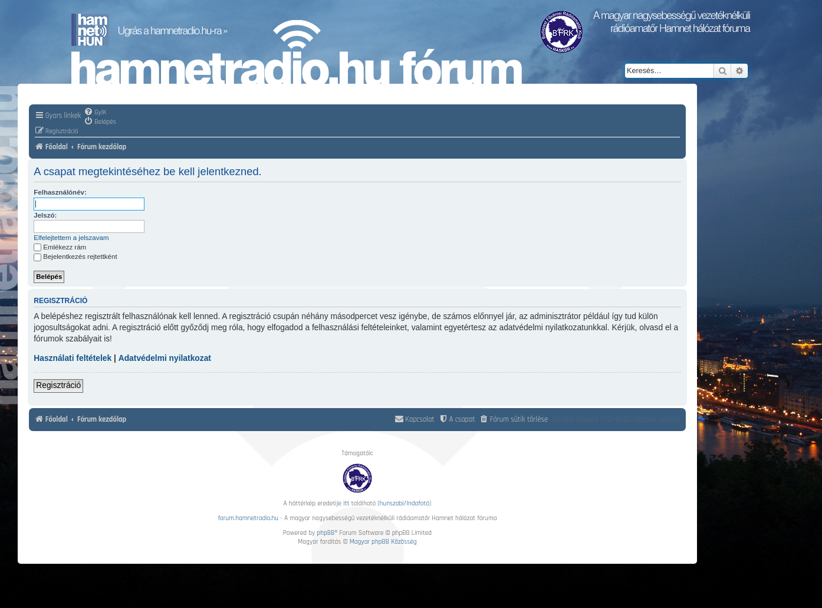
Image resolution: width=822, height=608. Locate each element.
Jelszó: (45, 215)
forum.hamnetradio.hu (248, 518)
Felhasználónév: (60, 192)
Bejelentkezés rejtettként (75, 256)
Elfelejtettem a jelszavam (71, 237)
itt (346, 503)
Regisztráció (58, 385)
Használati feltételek (72, 358)
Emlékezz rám (60, 247)
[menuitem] (95, 112)
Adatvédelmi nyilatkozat (165, 358)
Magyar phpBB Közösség (383, 541)
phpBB (325, 532)
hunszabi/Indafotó (405, 503)
